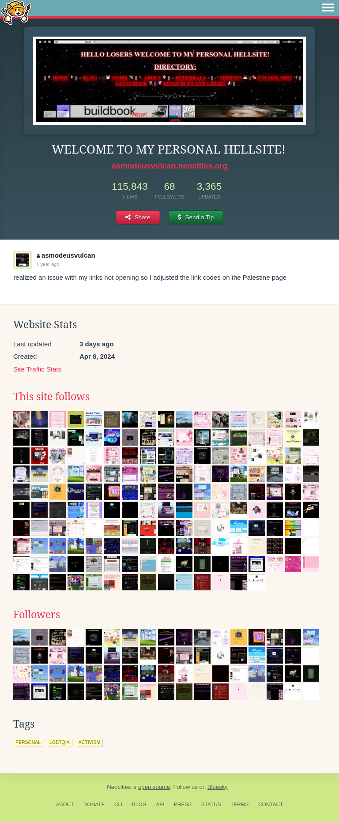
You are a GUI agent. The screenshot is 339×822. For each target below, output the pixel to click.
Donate (94, 804)
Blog (139, 804)
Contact (270, 804)
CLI (118, 804)
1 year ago (47, 264)
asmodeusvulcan (66, 255)
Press (183, 804)
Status (211, 804)
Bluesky (217, 787)
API (160, 804)
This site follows (51, 396)
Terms (239, 804)
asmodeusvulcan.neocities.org (169, 165)
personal (28, 742)
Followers (36, 614)
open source (154, 787)
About (65, 804)
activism (90, 742)
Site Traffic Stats (37, 369)
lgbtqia (59, 742)
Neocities (119, 787)
